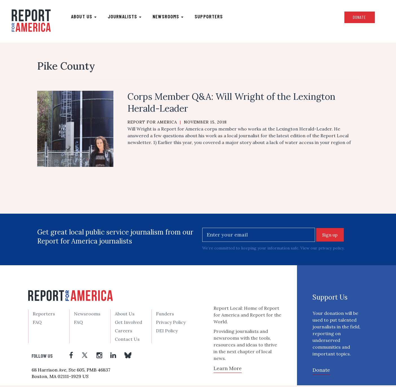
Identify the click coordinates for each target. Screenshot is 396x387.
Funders (165, 315)
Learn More (228, 370)
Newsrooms (170, 17)
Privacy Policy (171, 324)
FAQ (37, 324)
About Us (125, 315)
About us (86, 17)
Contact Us (127, 341)
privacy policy (331, 250)
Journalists (127, 17)
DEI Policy (167, 332)
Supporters (211, 17)
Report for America (152, 123)
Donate (356, 18)
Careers (123, 332)
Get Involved (128, 324)
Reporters (44, 315)
